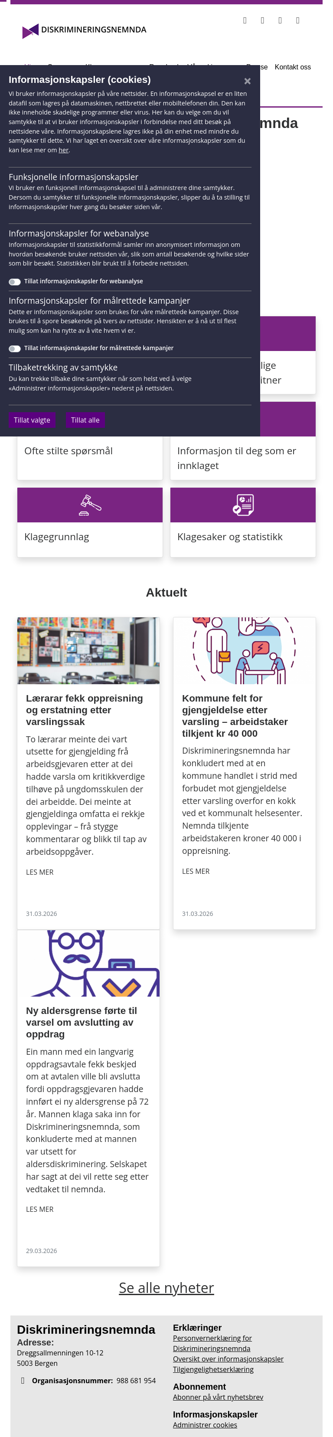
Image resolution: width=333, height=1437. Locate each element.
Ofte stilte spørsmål (68, 450)
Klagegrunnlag (56, 536)
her (64, 150)
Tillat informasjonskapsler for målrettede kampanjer (98, 348)
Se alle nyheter (166, 1287)
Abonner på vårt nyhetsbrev (218, 1397)
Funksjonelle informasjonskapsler (73, 177)
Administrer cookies (205, 1425)
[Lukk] (247, 81)
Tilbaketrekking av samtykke (63, 367)
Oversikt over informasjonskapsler (228, 1359)
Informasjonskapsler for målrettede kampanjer (99, 300)
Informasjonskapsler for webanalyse (79, 233)
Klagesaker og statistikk (230, 536)
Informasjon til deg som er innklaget (236, 458)
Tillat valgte (32, 420)
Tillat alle (85, 420)
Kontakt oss (293, 67)
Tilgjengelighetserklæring (213, 1369)
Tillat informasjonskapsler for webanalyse (83, 281)
